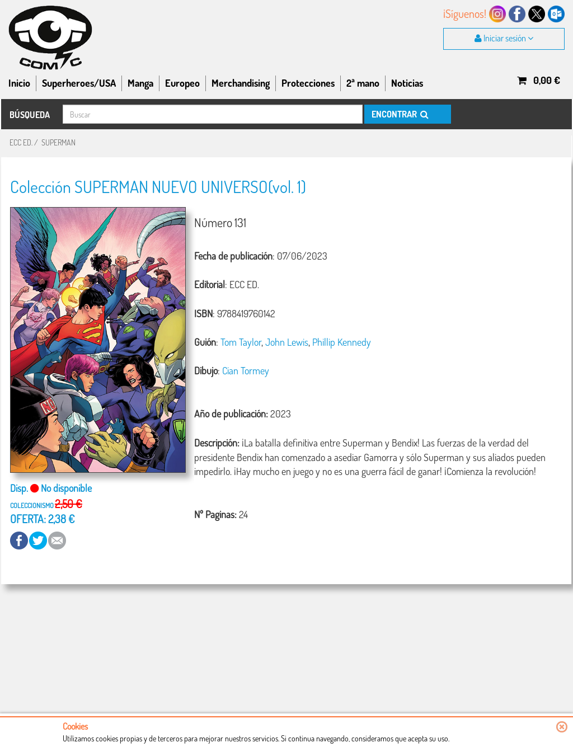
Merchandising (241, 83)
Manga (140, 83)
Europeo (182, 83)
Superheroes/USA (79, 83)
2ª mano (362, 83)
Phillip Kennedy (341, 342)
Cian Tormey (245, 370)
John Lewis (286, 342)
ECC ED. (21, 142)
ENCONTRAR (399, 114)
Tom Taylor (240, 342)
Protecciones (308, 83)
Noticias (407, 83)
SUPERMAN (58, 142)
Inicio (19, 83)
